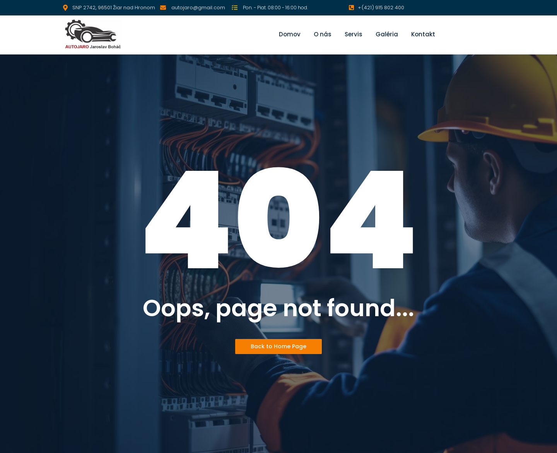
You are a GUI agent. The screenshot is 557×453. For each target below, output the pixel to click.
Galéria (387, 34)
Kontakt (423, 34)
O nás (322, 34)
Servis (353, 34)
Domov (290, 34)
